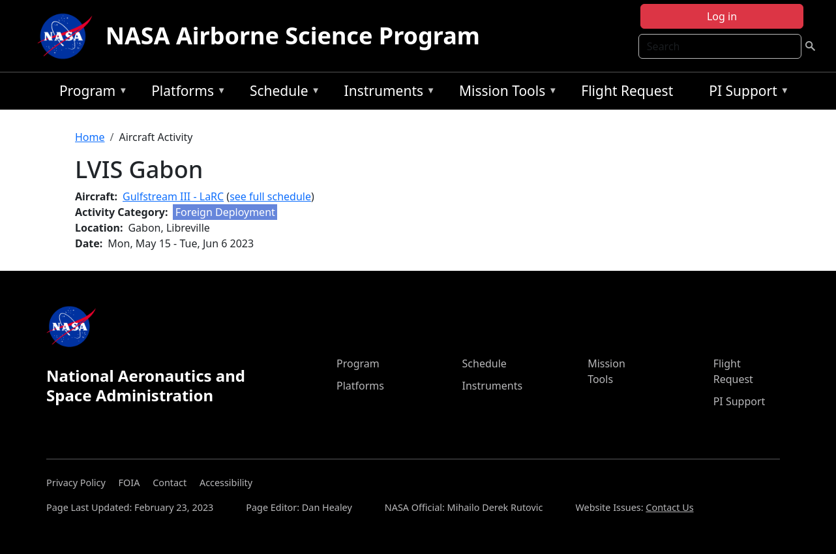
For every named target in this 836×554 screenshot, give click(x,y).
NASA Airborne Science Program (293, 36)
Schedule (281, 93)
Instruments (387, 93)
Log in (722, 16)
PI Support (745, 93)
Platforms (185, 93)
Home (90, 137)
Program (90, 93)
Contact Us (669, 507)
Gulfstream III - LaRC (173, 196)
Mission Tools (505, 93)
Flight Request (627, 91)
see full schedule (270, 196)
